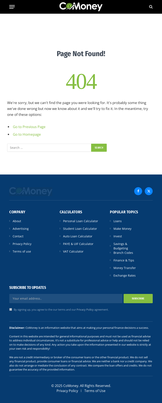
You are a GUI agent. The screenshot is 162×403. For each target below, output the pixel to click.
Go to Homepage (27, 134)
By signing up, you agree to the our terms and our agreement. (59, 309)
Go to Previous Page (29, 126)
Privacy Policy (85, 309)
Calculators (71, 212)
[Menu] (12, 7)
